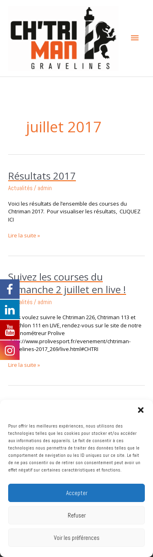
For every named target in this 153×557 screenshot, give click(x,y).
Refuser (77, 515)
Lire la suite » (24, 235)
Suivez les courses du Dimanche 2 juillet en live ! (67, 283)
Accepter (76, 493)
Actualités (20, 188)
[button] (141, 410)
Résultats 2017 (42, 175)
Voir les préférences (77, 538)
